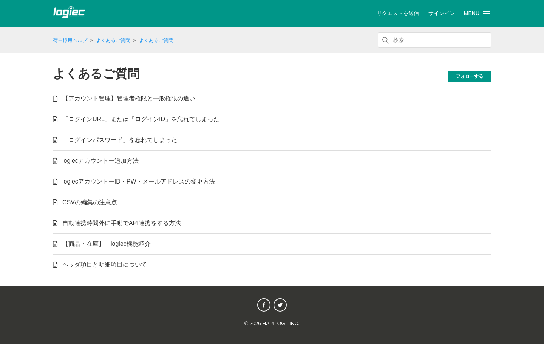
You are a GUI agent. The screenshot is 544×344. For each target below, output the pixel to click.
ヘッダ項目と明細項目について (104, 264)
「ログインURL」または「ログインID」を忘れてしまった (140, 119)
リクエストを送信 (398, 13)
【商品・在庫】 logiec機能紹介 (106, 244)
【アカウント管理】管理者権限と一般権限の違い (128, 98)
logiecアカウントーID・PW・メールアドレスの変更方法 (138, 181)
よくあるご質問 (113, 40)
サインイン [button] (441, 13)
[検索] (434, 40)
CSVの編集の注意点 (89, 202)
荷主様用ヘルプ (70, 40)
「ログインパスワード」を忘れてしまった (119, 140)
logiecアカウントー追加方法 (100, 160)
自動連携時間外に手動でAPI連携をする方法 (121, 223)
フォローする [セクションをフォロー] (469, 76)
